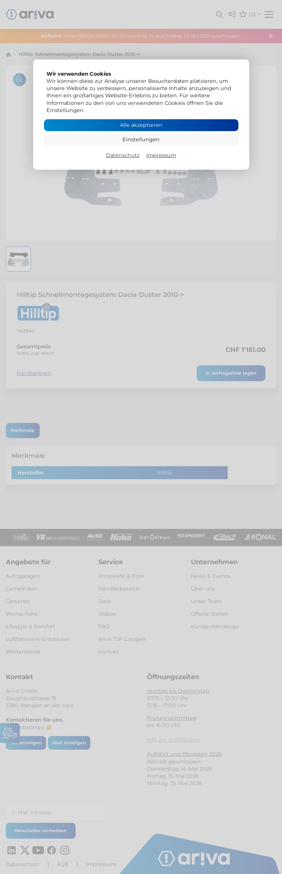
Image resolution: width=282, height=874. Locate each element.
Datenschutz (122, 155)
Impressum (161, 155)
